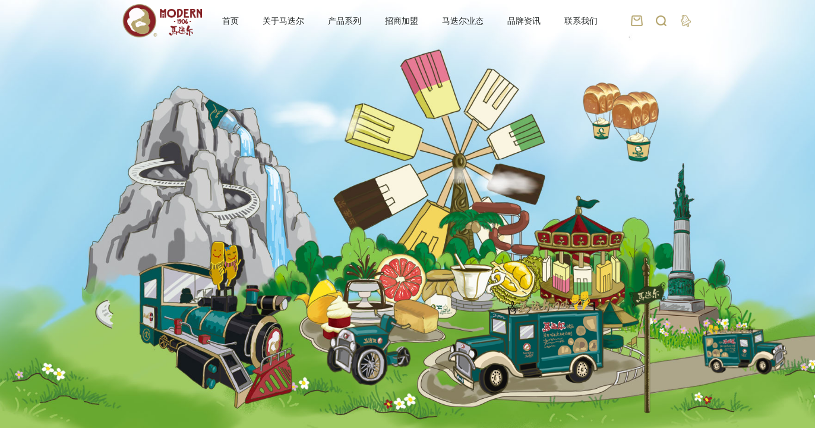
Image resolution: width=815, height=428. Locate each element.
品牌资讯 (524, 21)
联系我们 (581, 21)
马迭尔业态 (463, 21)
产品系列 (344, 21)
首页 (230, 21)
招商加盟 (401, 21)
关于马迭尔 (283, 21)
